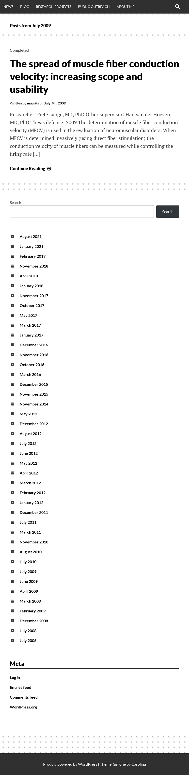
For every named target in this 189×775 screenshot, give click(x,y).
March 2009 (30, 601)
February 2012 (33, 492)
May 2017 (28, 315)
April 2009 (29, 591)
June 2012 (29, 453)
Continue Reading (31, 168)
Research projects (53, 6)
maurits (33, 103)
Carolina (138, 764)
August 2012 (31, 433)
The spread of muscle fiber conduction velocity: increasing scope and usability (94, 76)
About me (125, 6)
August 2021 (31, 236)
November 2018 (34, 266)
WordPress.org (23, 707)
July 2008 (28, 630)
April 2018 (29, 275)
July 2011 (28, 522)
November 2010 (34, 541)
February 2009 (33, 610)
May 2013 (28, 413)
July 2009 (28, 571)
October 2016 (32, 364)
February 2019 (33, 256)
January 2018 (31, 285)
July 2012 (28, 443)
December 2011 (34, 512)
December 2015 (34, 384)
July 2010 (28, 561)
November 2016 (34, 354)
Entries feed (20, 687)
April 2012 (29, 473)
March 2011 (30, 532)
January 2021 (31, 246)
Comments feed (24, 697)
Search (15, 202)
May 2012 (28, 463)
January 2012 (31, 502)
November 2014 (34, 404)
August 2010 (31, 551)
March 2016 (30, 374)
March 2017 (30, 325)
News (8, 6)
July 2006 (28, 640)
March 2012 (30, 482)
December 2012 (34, 423)
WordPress (87, 764)
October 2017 (32, 305)
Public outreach (94, 6)
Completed (19, 50)
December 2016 (34, 344)
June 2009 (29, 581)
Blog (24, 6)
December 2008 (34, 620)
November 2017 (34, 295)
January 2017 (31, 335)
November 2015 (34, 394)
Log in (15, 677)
